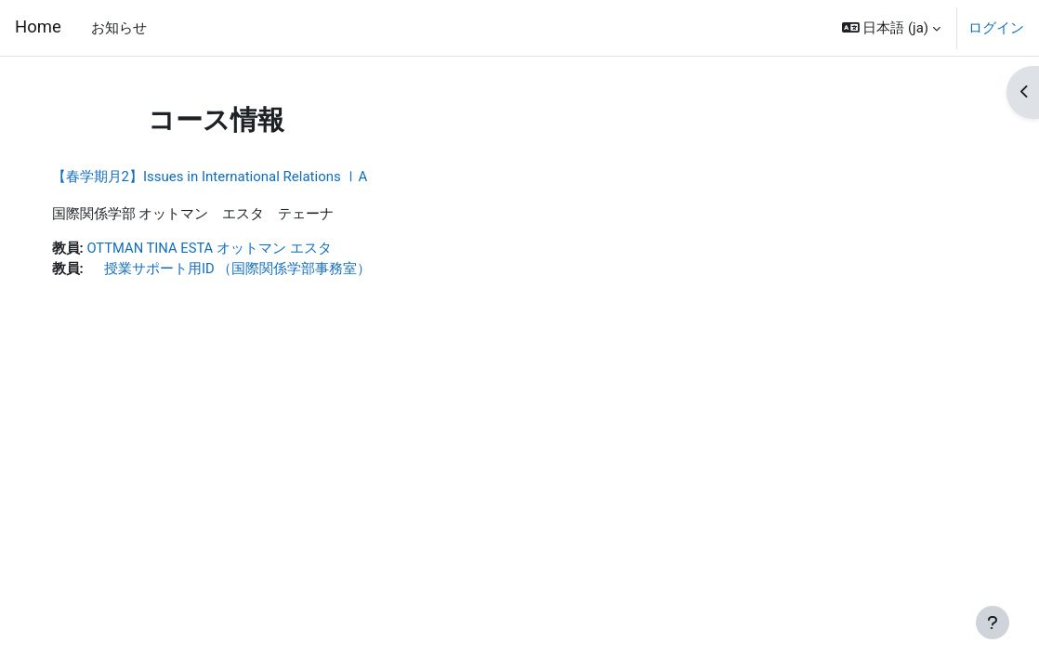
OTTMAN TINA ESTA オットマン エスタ (229, 248)
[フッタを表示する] (992, 622)
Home (38, 27)
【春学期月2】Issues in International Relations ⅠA (229, 176)
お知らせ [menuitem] (119, 28)
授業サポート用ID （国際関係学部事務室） (248, 269)
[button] (891, 28)
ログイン (996, 28)
